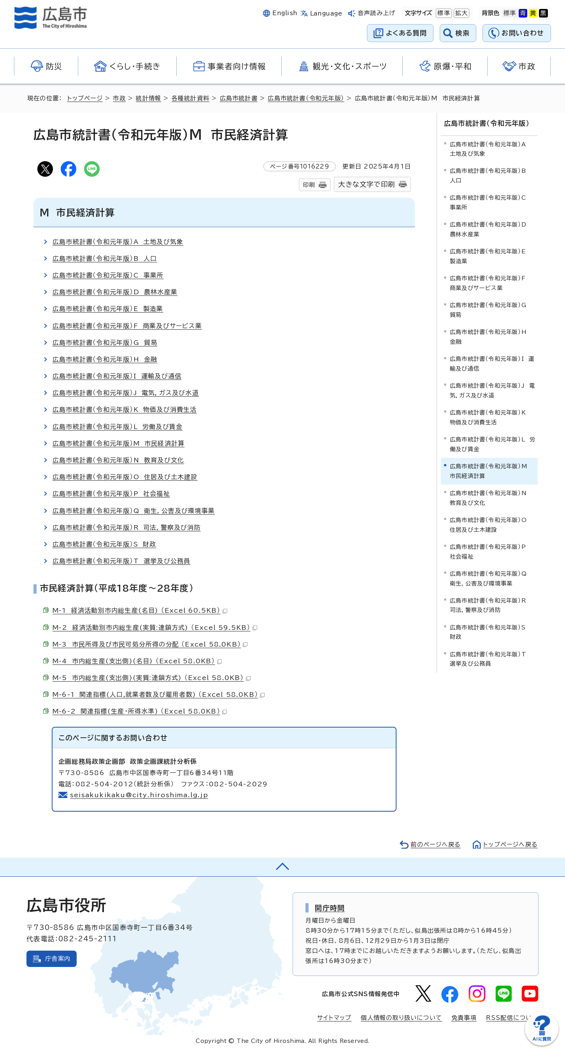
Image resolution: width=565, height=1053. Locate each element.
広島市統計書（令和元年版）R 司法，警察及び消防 (127, 527)
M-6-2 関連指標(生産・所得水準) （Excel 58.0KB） (140, 711)
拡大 (461, 13)
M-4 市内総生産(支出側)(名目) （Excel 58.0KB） (137, 661)
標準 (443, 13)
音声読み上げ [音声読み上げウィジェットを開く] (376, 13)
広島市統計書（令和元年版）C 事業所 (108, 275)
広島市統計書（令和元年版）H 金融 (105, 359)
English (284, 13)
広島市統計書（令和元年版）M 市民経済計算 (118, 443)
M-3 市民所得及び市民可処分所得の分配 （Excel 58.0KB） (150, 644)
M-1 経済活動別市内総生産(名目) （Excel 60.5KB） (140, 610)
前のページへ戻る (436, 844)
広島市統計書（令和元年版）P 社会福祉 (111, 493)
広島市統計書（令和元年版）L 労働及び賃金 (117, 427)
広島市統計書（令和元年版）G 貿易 (105, 342)
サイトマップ (334, 1018)
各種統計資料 (190, 98)
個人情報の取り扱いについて (401, 1018)
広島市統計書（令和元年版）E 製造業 (108, 309)
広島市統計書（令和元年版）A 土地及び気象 (118, 242)
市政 (119, 98)
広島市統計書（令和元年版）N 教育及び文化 (118, 460)
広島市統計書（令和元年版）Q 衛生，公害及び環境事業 (134, 511)
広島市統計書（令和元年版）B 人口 (105, 258)
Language (326, 13)
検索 (463, 33)
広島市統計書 (239, 98)
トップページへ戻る (510, 844)
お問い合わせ (523, 33)
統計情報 (148, 98)
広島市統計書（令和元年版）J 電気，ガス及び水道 (126, 393)
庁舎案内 (57, 959)
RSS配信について (512, 1018)
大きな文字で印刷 (366, 184)
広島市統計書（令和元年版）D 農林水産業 (115, 292)
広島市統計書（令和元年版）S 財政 (104, 544)
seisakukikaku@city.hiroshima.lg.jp (139, 795)
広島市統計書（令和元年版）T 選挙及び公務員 (121, 561)
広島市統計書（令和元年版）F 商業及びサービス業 (127, 326)
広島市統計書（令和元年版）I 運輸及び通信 (117, 376)
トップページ (85, 98)
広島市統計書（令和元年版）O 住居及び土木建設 (125, 477)
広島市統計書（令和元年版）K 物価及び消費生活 (125, 409)
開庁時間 (330, 907)
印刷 (309, 185)
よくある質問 (406, 33)
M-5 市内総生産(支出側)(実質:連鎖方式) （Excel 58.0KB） (152, 678)
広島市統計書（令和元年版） (306, 98)
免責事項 (464, 1018)
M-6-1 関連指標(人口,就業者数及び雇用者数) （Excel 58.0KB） (159, 694)
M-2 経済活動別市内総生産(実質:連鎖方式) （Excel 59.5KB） (155, 627)
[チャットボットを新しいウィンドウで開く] (541, 1044)
